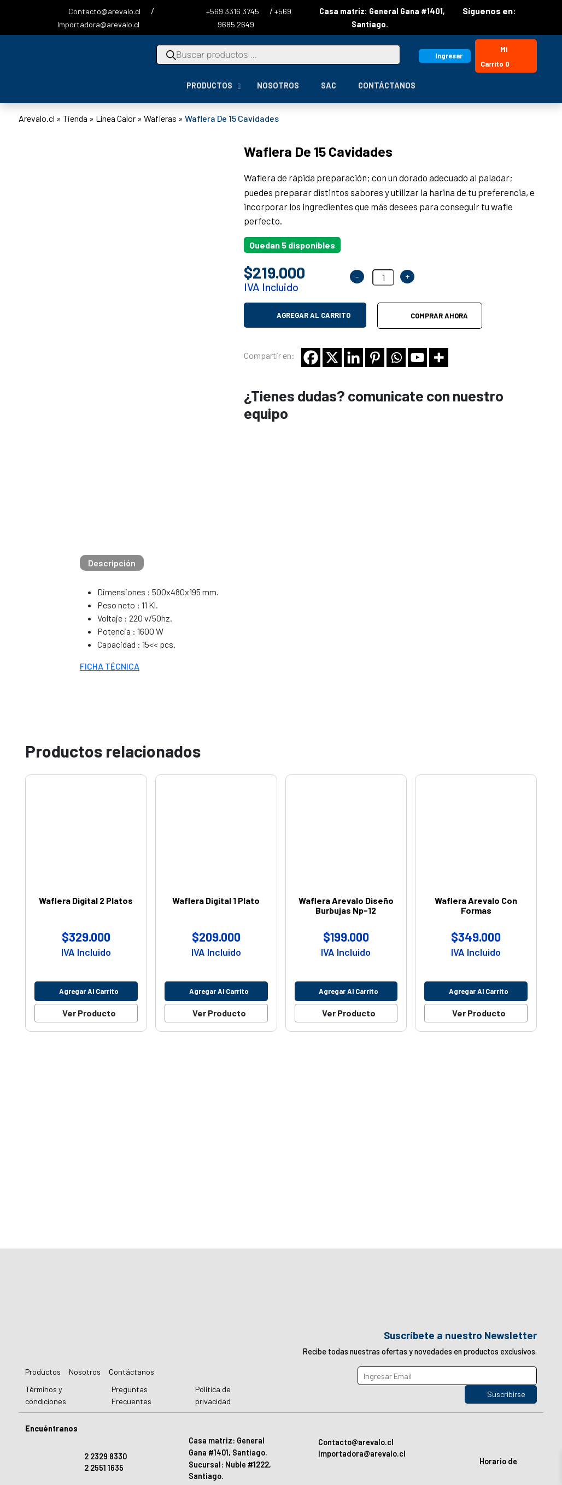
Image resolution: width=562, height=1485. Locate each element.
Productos (43, 1371)
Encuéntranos (51, 1428)
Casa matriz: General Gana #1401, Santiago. (228, 1446)
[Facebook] (310, 357)
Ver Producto (89, 1013)
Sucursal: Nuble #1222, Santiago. (230, 1470)
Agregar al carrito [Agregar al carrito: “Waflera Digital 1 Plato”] (219, 991)
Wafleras (160, 118)
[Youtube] (417, 357)
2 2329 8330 (105, 1456)
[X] (332, 357)
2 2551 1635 (104, 1467)
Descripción (112, 563)
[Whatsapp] (396, 357)
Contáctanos (131, 1371)
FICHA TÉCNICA (109, 666)
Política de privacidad (213, 1395)
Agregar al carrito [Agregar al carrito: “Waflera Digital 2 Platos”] (89, 991)
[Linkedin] (353, 357)
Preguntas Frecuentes (131, 1395)
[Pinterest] (374, 357)
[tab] (112, 563)
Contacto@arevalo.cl (105, 11)
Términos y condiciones (45, 1395)
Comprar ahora (439, 315)
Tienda (75, 118)
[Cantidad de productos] (383, 277)
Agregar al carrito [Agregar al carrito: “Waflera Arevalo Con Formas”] (478, 991)
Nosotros (85, 1371)
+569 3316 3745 (233, 11)
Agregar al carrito (313, 315)
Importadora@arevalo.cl (98, 24)
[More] (438, 357)
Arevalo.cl (37, 118)
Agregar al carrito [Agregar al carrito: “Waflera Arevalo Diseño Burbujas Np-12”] (348, 991)
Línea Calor (116, 118)
